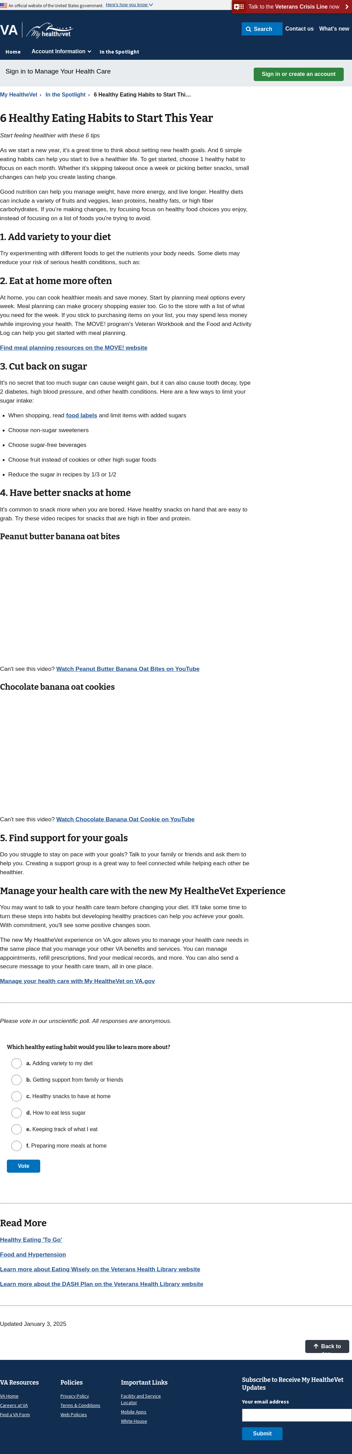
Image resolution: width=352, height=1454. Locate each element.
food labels (81, 415)
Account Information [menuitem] (58, 51)
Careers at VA (14, 1405)
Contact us (299, 29)
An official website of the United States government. (56, 5)
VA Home (9, 1396)
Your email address (265, 1401)
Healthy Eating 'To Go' (31, 1239)
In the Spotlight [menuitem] (119, 51)
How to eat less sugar (55, 1113)
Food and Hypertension (33, 1254)
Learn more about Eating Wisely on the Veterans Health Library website (100, 1269)
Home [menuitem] (13, 51)
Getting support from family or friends (74, 1080)
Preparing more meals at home (66, 1146)
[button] (262, 28)
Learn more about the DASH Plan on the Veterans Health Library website (101, 1284)
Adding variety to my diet (58, 1063)
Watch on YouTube (128, 668)
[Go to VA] (11, 29)
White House (134, 1421)
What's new (334, 29)
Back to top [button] (327, 1348)
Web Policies (73, 1414)
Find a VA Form (15, 1414)
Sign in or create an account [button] (299, 74)
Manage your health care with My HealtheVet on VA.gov (77, 981)
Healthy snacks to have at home (68, 1096)
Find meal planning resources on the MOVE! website (73, 347)
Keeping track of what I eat (61, 1129)
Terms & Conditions (80, 1405)
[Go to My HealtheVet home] (49, 33)
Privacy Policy (74, 1396)
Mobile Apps (133, 1412)
